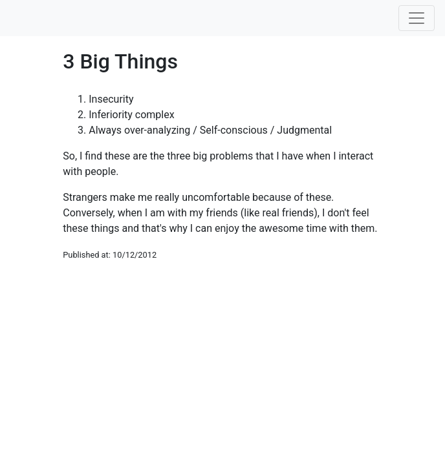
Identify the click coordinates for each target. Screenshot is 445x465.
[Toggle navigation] (416, 18)
